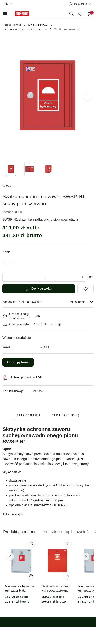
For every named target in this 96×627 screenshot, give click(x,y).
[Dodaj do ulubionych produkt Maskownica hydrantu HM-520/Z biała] (32, 544)
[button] (87, 96)
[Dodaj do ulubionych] (85, 288)
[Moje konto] (80, 3)
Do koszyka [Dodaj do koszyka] (39, 289)
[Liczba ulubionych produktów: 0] (80, 13)
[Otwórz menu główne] (4, 13)
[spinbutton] (44, 277)
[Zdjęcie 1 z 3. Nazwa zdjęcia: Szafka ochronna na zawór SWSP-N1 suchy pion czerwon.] (10, 169)
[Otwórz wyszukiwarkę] (71, 13)
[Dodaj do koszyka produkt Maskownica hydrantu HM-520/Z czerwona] (67, 575)
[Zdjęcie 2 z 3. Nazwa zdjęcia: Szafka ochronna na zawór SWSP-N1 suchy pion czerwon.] (29, 169)
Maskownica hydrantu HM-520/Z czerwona (55, 588)
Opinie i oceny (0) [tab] (65, 415)
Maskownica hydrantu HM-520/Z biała (19, 588)
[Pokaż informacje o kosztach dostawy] (59, 324)
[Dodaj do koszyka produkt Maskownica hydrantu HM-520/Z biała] (31, 575)
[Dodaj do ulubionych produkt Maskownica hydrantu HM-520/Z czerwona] (68, 544)
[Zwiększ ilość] (83, 277)
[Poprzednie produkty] (10, 556)
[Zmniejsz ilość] (6, 277)
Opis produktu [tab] (29, 415)
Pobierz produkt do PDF (21, 377)
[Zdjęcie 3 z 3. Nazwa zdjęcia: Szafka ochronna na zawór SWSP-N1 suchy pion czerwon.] (48, 169)
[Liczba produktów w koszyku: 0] (89, 13)
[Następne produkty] (85, 556)
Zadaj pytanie (18, 362)
